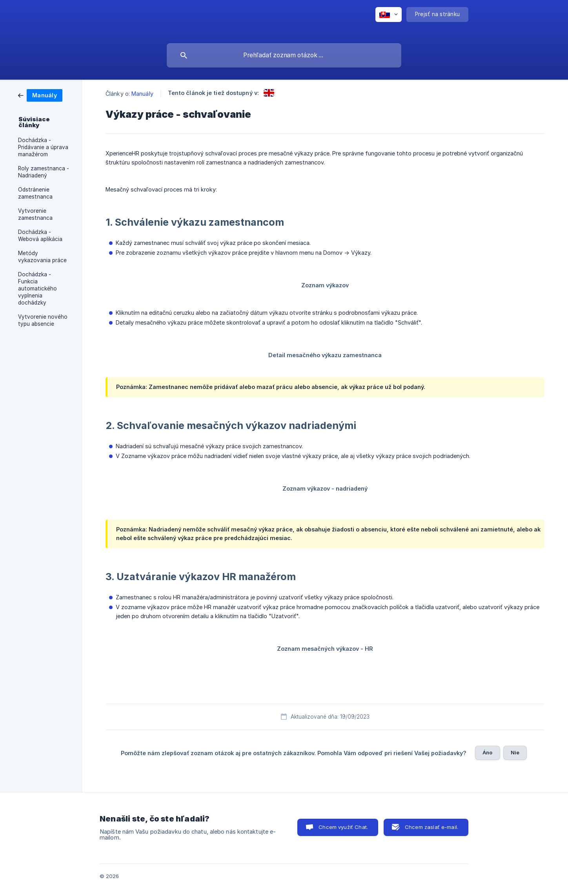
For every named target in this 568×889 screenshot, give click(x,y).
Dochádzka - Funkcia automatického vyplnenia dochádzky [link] (37, 288)
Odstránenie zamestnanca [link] (35, 193)
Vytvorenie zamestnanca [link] (35, 214)
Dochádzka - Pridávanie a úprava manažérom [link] (43, 147)
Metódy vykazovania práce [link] (42, 256)
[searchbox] (284, 55)
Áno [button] (487, 752)
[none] (388, 14)
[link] (40, 95)
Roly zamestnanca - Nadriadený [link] (43, 172)
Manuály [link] (142, 93)
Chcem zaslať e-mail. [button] (431, 827)
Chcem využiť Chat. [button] (343, 827)
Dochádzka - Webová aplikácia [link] (40, 235)
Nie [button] (515, 752)
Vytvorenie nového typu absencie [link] (42, 320)
